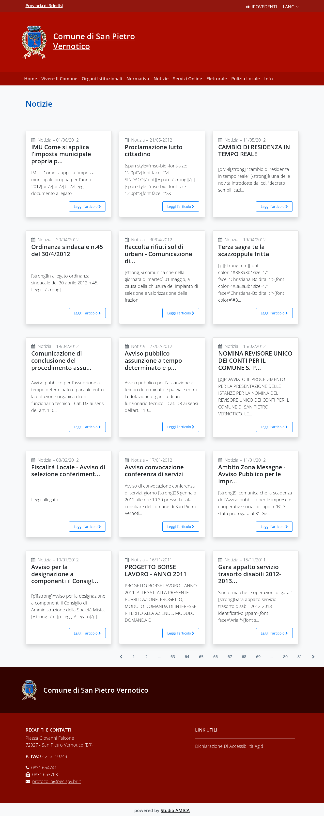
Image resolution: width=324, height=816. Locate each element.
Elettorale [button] (216, 79)
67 (230, 656)
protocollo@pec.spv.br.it (56, 781)
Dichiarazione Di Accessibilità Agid (229, 746)
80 (285, 656)
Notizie (161, 79)
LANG (291, 7)
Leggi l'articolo (87, 206)
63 (172, 656)
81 (299, 656)
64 (187, 656)
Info (268, 79)
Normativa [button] (137, 79)
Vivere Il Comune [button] (59, 79)
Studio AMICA (175, 810)
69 (258, 656)
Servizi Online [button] (187, 79)
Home (30, 79)
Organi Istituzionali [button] (102, 79)
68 (244, 656)
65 (201, 656)
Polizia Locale (245, 79)
